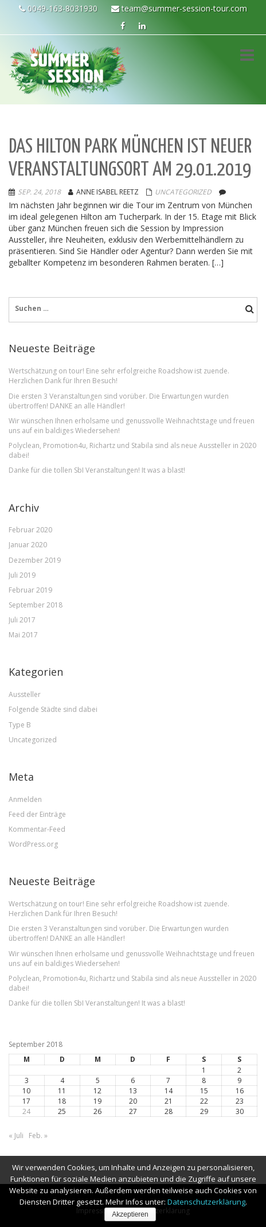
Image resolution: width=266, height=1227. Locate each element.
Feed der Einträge (37, 814)
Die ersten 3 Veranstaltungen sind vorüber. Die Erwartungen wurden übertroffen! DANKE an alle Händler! (119, 401)
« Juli (16, 1135)
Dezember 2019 (35, 560)
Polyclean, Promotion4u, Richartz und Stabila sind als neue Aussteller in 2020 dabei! (132, 450)
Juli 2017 (22, 620)
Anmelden (25, 799)
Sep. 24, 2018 (39, 192)
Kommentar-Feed (37, 829)
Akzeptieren (130, 1214)
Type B (20, 725)
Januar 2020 (28, 545)
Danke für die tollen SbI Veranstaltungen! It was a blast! (97, 470)
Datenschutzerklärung (206, 1202)
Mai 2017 (23, 635)
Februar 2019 (30, 590)
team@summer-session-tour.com (179, 8)
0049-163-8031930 (58, 8)
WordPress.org (33, 844)
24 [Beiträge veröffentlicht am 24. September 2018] (26, 1111)
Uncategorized (183, 192)
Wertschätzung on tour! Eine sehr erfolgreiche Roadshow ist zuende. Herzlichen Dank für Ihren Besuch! (119, 375)
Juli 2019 (22, 575)
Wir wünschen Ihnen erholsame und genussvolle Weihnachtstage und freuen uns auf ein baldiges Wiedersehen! (132, 425)
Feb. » (38, 1135)
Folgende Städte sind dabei (53, 709)
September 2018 (35, 605)
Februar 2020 (30, 530)
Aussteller (25, 694)
